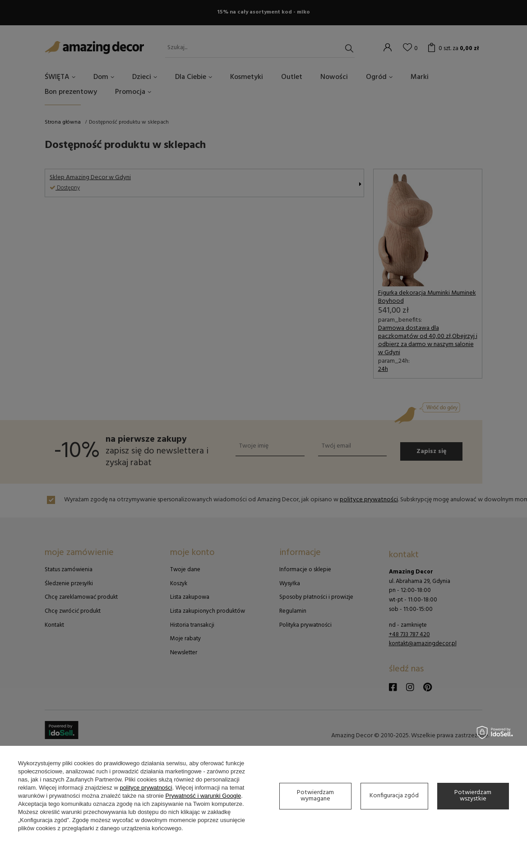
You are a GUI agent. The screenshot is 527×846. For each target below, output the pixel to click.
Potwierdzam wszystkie (472, 795)
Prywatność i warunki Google (203, 795)
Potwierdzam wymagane (315, 795)
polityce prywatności (146, 787)
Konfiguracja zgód (394, 796)
